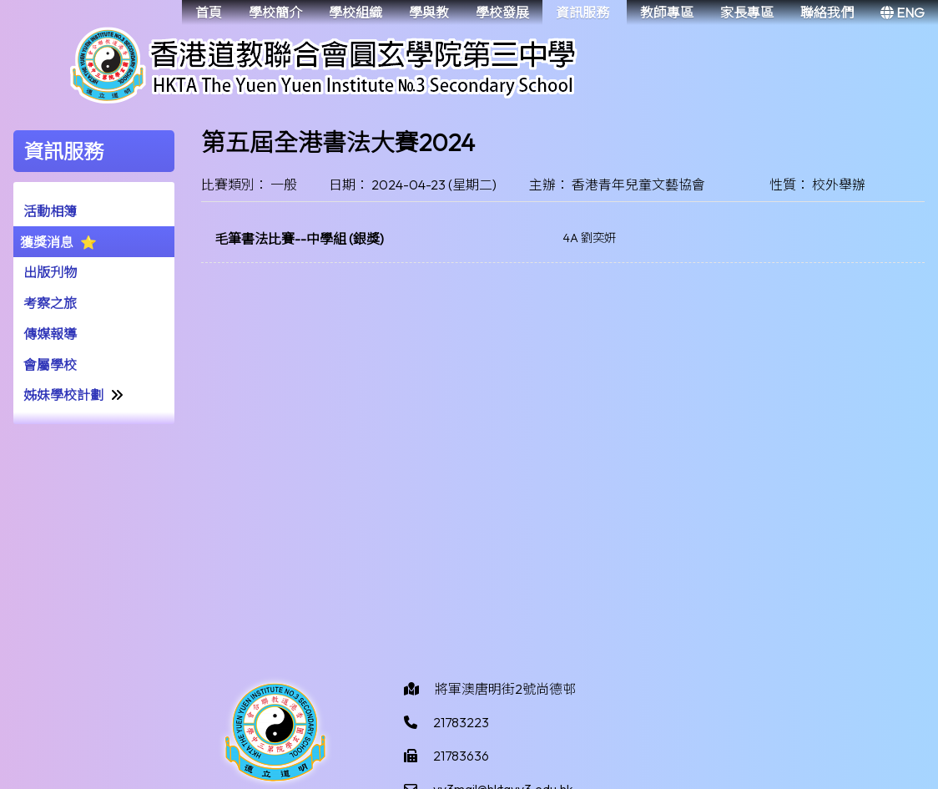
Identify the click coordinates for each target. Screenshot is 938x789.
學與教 (429, 12)
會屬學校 (50, 365)
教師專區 (666, 12)
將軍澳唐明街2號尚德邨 (505, 688)
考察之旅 (50, 303)
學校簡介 (275, 12)
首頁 (208, 12)
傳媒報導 (50, 334)
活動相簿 (50, 211)
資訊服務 (582, 12)
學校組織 (355, 12)
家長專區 (747, 12)
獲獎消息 (46, 242)
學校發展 (502, 12)
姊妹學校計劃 (63, 395)
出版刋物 (50, 272)
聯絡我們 (827, 12)
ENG (902, 12)
